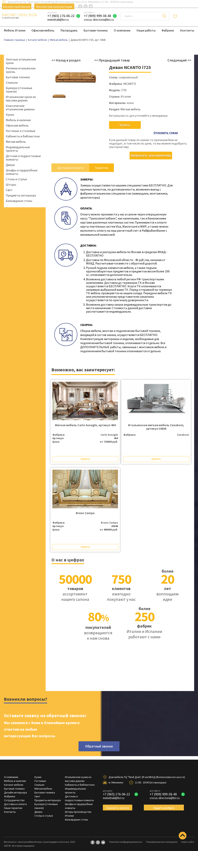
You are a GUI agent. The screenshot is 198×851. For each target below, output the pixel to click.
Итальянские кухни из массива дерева (21, 98)
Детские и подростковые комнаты (23, 157)
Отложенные (187, 16)
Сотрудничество (14, 795)
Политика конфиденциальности (125, 836)
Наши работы (146, 30)
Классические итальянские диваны (20, 107)
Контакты (187, 30)
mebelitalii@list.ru (58, 19)
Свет (9, 190)
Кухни (10, 114)
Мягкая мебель (16, 141)
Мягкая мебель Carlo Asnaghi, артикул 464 (85, 420)
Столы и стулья (16, 179)
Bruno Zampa (85, 507)
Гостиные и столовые (20, 131)
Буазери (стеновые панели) (19, 89)
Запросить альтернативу (151, 150)
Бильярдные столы (19, 200)
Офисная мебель (43, 30)
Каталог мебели (13, 779)
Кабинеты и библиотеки (23, 136)
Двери (10, 165)
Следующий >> (179, 60)
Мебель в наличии (18, 120)
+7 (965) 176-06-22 (60, 16)
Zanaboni (183, 429)
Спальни (12, 82)
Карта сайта (187, 836)
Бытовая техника (96, 30)
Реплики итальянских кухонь (21, 69)
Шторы (11, 184)
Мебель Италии (14, 30)
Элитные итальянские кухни (21, 61)
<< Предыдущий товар (112, 60)
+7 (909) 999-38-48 (97, 16)
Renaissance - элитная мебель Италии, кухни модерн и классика (36, 836)
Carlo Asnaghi (109, 429)
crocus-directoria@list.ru (99, 19)
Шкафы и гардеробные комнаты (22, 171)
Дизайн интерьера (15, 787)
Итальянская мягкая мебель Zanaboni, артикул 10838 (156, 421)
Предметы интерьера (21, 195)
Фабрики (168, 30)
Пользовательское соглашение (161, 836)
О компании (122, 30)
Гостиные (40, 775)
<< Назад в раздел (65, 60)
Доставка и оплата (70, 162)
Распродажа (69, 30)
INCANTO (129, 84)
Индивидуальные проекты (18, 148)
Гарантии (101, 162)
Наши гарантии (13, 802)
